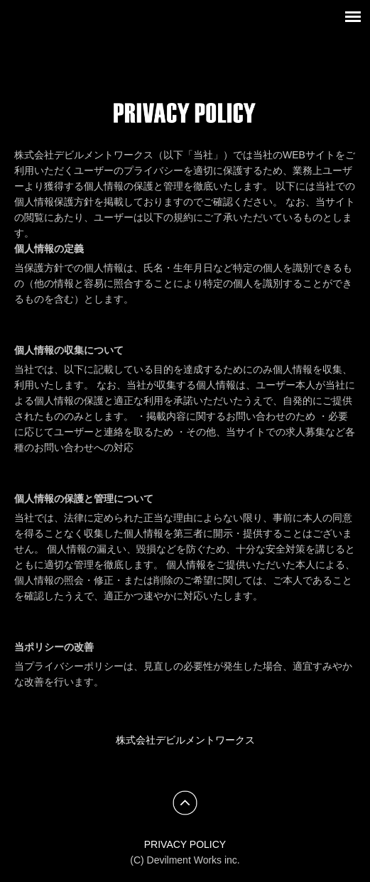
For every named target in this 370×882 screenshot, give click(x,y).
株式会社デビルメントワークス (185, 740)
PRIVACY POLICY (185, 844)
